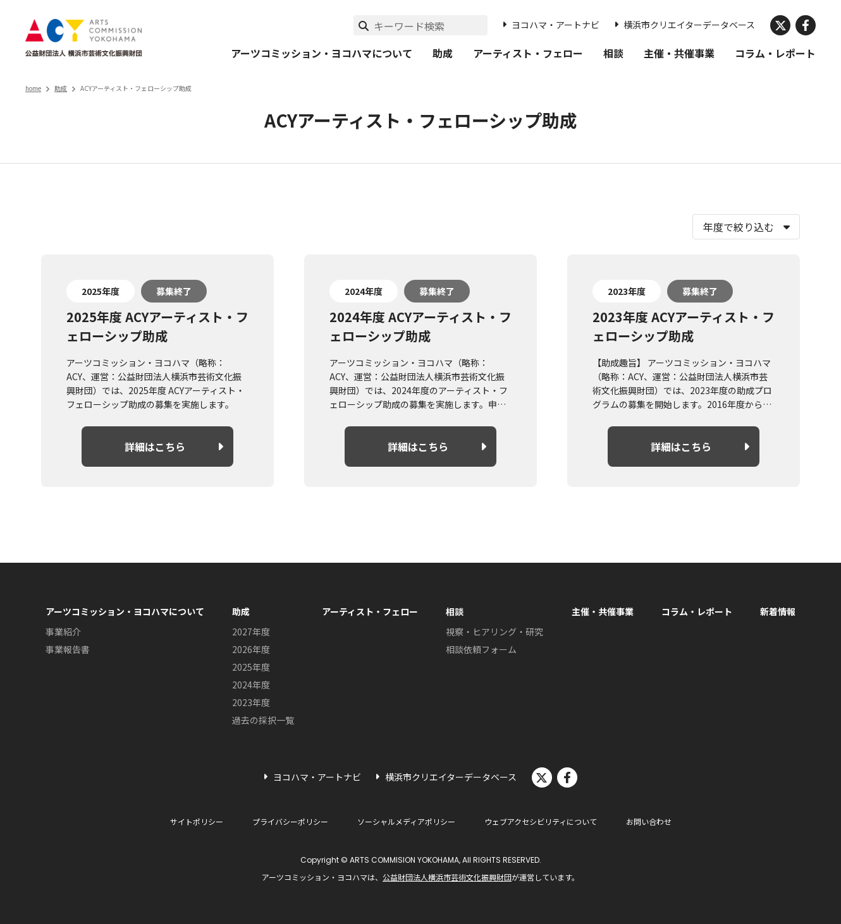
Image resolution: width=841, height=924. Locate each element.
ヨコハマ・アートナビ (555, 24)
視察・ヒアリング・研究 (494, 631)
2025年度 (251, 667)
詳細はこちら (155, 446)
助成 (443, 53)
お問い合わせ (649, 821)
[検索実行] (363, 25)
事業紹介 (63, 631)
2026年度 (251, 649)
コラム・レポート (775, 53)
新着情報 (777, 611)
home (33, 88)
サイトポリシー (196, 821)
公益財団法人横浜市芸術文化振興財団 (447, 877)
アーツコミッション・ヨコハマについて (321, 53)
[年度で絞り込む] (746, 226)
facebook (805, 25)
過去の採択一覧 (263, 720)
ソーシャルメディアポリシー (406, 821)
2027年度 (251, 631)
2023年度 (251, 702)
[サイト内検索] (431, 25)
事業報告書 (68, 649)
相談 (613, 53)
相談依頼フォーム (481, 649)
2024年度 (251, 684)
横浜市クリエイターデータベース (689, 24)
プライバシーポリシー (290, 821)
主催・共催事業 (679, 53)
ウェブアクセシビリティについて (540, 821)
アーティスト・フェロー (528, 53)
